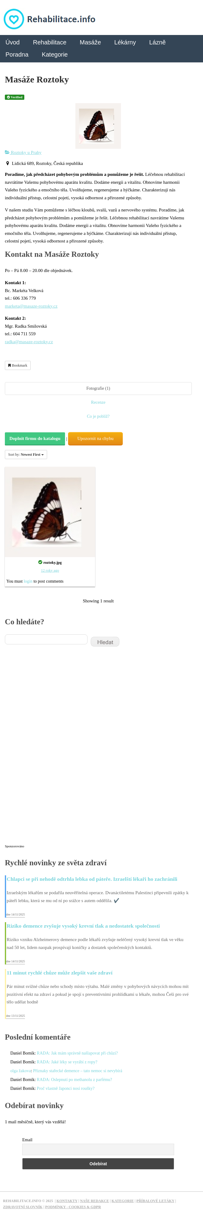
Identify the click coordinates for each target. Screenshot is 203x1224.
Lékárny (125, 42)
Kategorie (55, 54)
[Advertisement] (50, 749)
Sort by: (26, 454)
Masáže (90, 42)
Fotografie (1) (98, 388)
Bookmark (17, 365)
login (28, 581)
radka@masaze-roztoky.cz (29, 341)
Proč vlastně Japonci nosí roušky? (66, 1088)
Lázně (157, 42)
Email (27, 1140)
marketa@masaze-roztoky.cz (31, 306)
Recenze (98, 402)
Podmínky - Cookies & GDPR (73, 1207)
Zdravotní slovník (23, 1207)
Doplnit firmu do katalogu (34, 438)
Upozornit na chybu (95, 438)
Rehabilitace (49, 42)
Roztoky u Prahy (23, 152)
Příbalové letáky (155, 1201)
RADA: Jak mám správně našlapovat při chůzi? (77, 1053)
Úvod (12, 42)
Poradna (17, 54)
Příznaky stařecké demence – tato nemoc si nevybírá (77, 1071)
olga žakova (20, 1071)
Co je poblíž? (98, 416)
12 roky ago (50, 570)
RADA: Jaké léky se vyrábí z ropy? (67, 1062)
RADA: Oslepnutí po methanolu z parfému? (74, 1079)
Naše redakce (94, 1201)
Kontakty (67, 1201)
